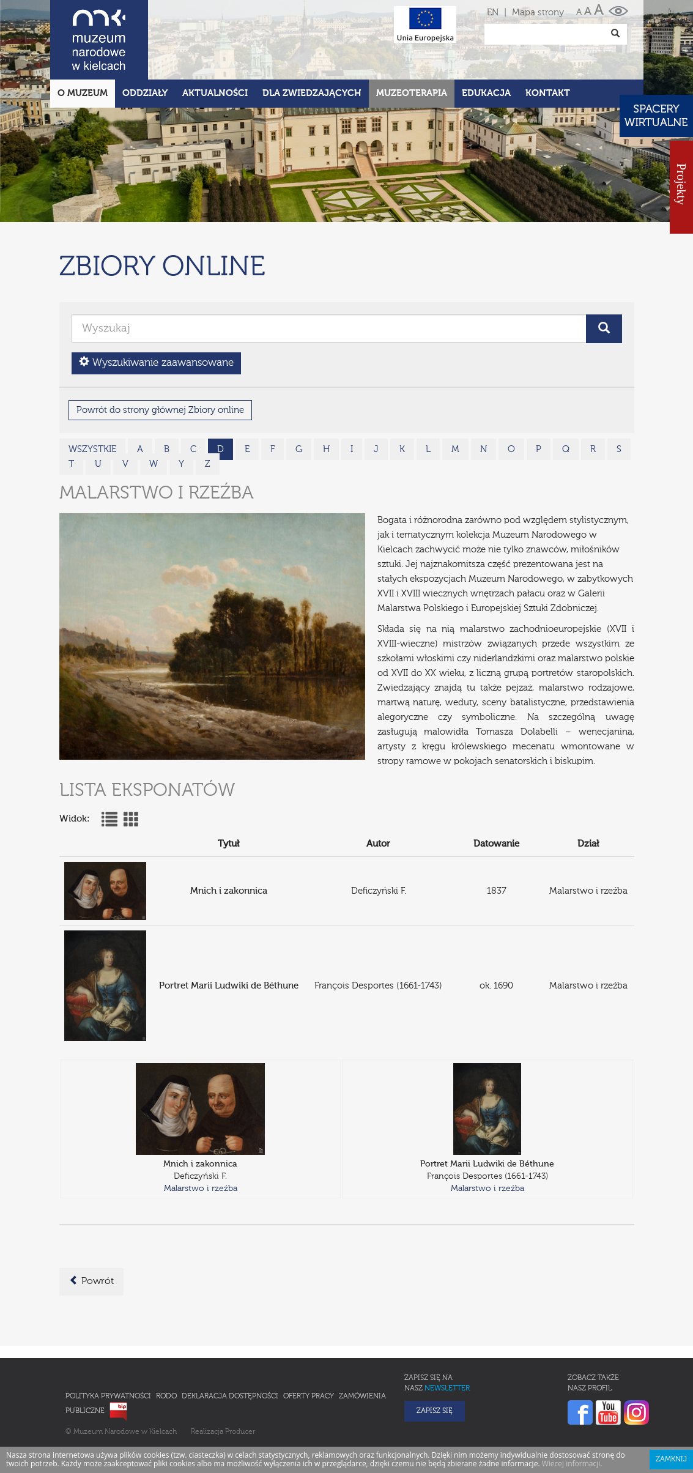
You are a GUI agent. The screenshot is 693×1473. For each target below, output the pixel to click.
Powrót (91, 1227)
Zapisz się (435, 1357)
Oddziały (145, 39)
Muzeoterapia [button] (411, 39)
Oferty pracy (308, 1342)
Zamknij (671, 1405)
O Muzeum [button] (82, 39)
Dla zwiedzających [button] (311, 39)
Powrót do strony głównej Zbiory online (160, 356)
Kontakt (547, 39)
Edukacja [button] (486, 39)
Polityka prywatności (108, 1342)
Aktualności (215, 39)
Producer (240, 1378)
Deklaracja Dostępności (230, 1342)
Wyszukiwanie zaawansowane (156, 308)
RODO (166, 1342)
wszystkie (92, 395)
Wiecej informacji (571, 1409)
